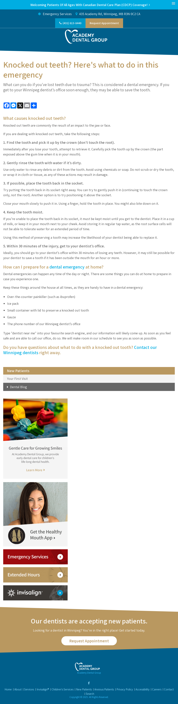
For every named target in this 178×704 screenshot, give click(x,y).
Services (29, 689)
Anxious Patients (104, 689)
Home (8, 689)
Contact (169, 689)
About (18, 689)
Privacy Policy (124, 689)
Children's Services (62, 689)
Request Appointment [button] (104, 23)
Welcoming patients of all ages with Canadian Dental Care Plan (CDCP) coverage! (89, 5)
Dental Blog (18, 387)
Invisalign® (43, 689)
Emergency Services (55, 14)
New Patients (84, 689)
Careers (156, 689)
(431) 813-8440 (72, 23)
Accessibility (142, 689)
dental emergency (67, 267)
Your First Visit (17, 378)
